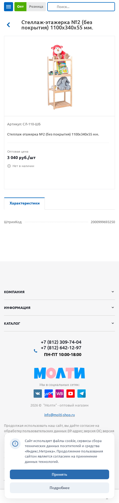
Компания (14, 292)
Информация (17, 307)
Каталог (12, 323)
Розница (36, 6)
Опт (20, 6)
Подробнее (60, 488)
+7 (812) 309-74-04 (61, 341)
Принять (59, 474)
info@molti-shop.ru (59, 415)
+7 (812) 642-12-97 (61, 347)
